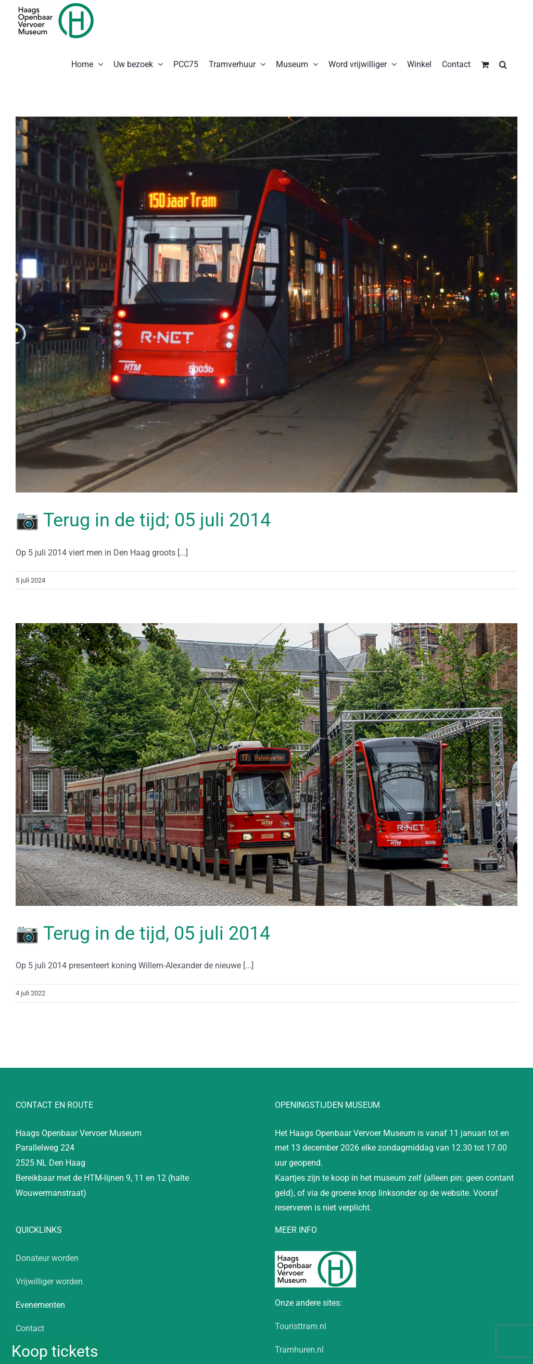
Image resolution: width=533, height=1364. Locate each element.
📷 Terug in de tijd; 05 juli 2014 (143, 520)
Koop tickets (54, 1351)
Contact (30, 1328)
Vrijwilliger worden (49, 1281)
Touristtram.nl (300, 1326)
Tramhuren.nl (299, 1350)
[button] (503, 63)
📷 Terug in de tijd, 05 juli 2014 (143, 933)
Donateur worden (47, 1258)
